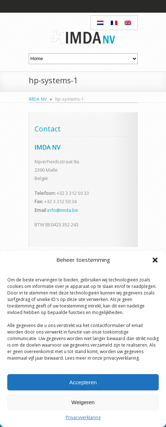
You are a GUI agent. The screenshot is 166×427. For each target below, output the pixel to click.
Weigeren (83, 402)
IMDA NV (37, 99)
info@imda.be (62, 210)
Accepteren (83, 382)
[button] (155, 260)
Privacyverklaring (83, 417)
